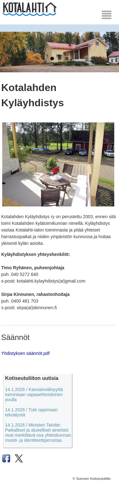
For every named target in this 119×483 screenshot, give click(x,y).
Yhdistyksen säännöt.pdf (25, 353)
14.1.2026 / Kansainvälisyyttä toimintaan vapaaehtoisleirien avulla (34, 394)
